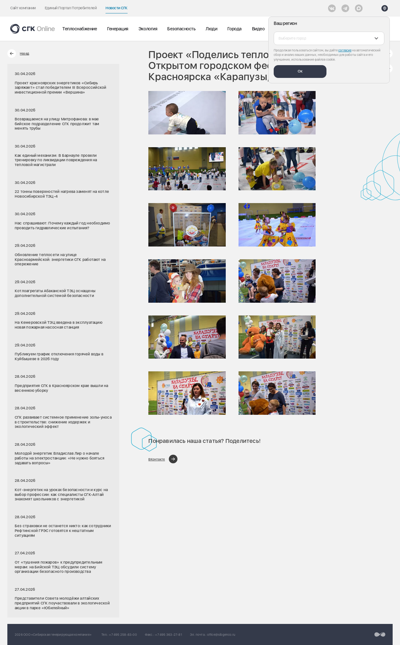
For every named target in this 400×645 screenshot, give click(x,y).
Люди (211, 28)
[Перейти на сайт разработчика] (379, 634)
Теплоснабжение (79, 28)
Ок (300, 71)
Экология (147, 28)
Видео (258, 28)
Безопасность (181, 28)
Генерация (117, 28)
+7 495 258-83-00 (123, 634)
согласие (344, 50)
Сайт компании (23, 8)
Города (234, 28)
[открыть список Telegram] (345, 8)
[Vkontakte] (332, 8)
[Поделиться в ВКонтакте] (162, 459)
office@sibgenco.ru (221, 634)
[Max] (358, 8)
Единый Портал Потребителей (71, 8)
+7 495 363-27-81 (168, 634)
